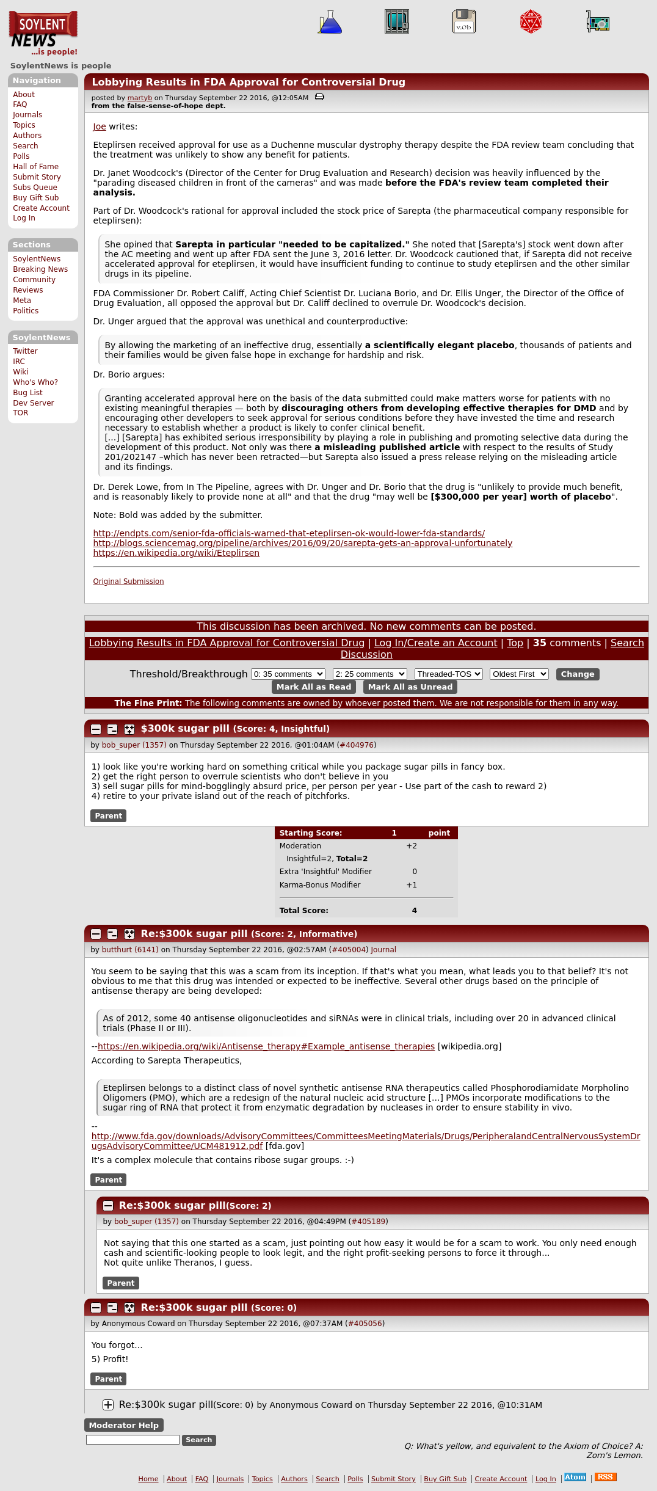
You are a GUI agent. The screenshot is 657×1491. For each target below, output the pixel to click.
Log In (24, 218)
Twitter (25, 351)
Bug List (28, 392)
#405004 (349, 950)
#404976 (356, 745)
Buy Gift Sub (36, 198)
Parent (108, 816)
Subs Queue (35, 187)
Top (515, 643)
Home (149, 1479)
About (24, 94)
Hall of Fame (36, 166)
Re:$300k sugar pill (194, 933)
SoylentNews (43, 33)
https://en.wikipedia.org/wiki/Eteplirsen (176, 553)
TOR (20, 413)
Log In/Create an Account (436, 643)
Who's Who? (35, 382)
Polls (21, 156)
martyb (140, 98)
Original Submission (128, 581)
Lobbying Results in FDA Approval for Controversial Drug (248, 82)
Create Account (41, 208)
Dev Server (33, 403)
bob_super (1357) (134, 745)
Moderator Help (124, 1425)
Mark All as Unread (410, 686)
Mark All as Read (314, 686)
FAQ (20, 104)
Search (25, 146)
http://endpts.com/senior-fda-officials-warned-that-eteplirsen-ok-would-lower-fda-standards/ (289, 533)
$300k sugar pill (185, 728)
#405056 (365, 1323)
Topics (24, 125)
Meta (22, 300)
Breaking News (40, 269)
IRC (19, 361)
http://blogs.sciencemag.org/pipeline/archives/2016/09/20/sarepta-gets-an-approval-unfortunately (303, 543)
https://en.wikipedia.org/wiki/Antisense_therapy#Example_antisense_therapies (266, 1046)
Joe (99, 126)
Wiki (20, 372)
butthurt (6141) (130, 950)
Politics (25, 311)
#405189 (368, 1221)
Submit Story (37, 177)
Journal (384, 950)
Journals (27, 115)
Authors (27, 135)
